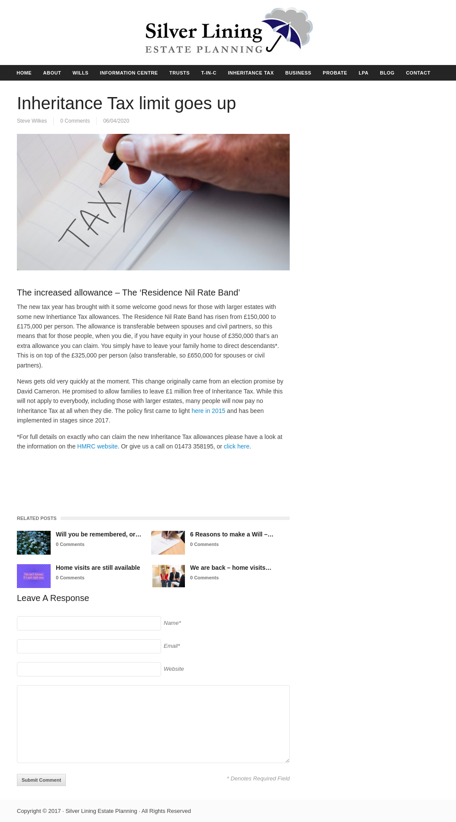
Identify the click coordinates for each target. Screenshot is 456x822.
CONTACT (418, 72)
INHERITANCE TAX (251, 72)
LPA (364, 72)
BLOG (387, 72)
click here (235, 446)
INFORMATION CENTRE (129, 72)
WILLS (81, 72)
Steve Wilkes (32, 121)
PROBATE (335, 72)
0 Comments (75, 121)
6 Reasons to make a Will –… (232, 534)
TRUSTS (179, 72)
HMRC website (97, 446)
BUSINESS (298, 72)
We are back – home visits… (231, 567)
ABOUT (52, 72)
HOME (24, 72)
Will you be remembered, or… (98, 534)
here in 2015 (208, 410)
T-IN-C (208, 72)
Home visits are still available (98, 567)
